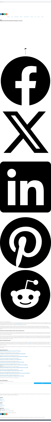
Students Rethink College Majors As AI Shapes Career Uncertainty (12, 375)
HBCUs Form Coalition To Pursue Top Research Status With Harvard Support (14, 356)
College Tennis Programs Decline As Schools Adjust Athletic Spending (12, 353)
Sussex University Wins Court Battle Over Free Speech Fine (11, 359)
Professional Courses (26, 16)
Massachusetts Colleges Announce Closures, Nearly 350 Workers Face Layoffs (14, 367)
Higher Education (16, 16)
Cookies (44, 417)
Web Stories (31, 16)
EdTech (12, 16)
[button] (25, 81)
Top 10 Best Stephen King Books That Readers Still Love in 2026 (11, 370)
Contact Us (42, 16)
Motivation (21, 16)
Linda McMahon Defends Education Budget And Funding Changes (12, 362)
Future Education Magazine (7, 412)
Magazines (8, 16)
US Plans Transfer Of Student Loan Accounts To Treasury (10, 350)
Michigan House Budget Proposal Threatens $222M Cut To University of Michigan (15, 373)
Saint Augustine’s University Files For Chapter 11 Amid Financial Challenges (14, 364)
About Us (39, 16)
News (35, 16)
